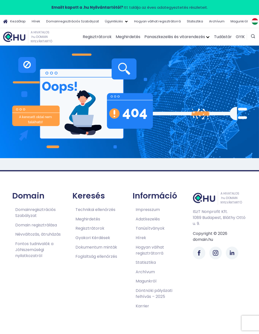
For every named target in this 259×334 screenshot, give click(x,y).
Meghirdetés (128, 37)
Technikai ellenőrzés (95, 209)
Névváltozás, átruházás (38, 234)
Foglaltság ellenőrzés (96, 256)
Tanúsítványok (150, 228)
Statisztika (195, 21)
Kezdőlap (14, 21)
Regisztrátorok (97, 37)
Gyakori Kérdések (92, 238)
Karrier (142, 306)
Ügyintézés (114, 21)
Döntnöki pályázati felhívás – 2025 (154, 293)
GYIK (240, 37)
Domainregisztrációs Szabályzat (72, 21)
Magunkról (239, 21)
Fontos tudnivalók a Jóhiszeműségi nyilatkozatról (34, 250)
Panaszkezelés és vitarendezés (174, 37)
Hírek (36, 21)
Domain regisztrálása (36, 225)
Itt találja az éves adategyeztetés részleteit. (129, 7)
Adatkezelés (148, 219)
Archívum (217, 21)
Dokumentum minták (96, 247)
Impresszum (148, 209)
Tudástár (223, 37)
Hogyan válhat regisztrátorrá (157, 21)
